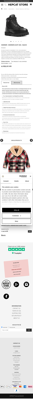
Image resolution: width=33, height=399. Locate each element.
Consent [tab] (6, 181)
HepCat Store (16, 357)
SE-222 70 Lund (16, 360)
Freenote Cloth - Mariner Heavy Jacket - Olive (13, 225)
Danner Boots (11, 9)
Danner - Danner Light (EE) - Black (22, 9)
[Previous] (1, 140)
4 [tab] (19, 42)
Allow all (16, 210)
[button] (2, 4)
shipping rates (17, 375)
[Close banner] (30, 176)
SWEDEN (16, 362)
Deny (16, 221)
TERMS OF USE (16, 311)
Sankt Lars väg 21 (16, 359)
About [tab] (27, 181)
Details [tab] (16, 181)
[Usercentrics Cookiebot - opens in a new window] (20, 176)
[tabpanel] (16, 27)
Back (3, 235)
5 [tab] (21, 42)
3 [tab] (16, 42)
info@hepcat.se (16, 352)
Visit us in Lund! (17, 274)
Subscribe (5, 327)
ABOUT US (16, 318)
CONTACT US (16, 308)
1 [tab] (11, 42)
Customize (16, 215)
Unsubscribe (12, 327)
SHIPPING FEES (16, 313)
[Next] (31, 140)
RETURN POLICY (16, 316)
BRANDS (5, 9)
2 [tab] (14, 42)
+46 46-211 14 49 (16, 348)
